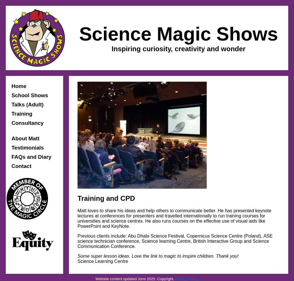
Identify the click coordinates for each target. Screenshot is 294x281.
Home (18, 86)
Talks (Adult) (27, 105)
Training (21, 114)
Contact (21, 166)
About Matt (25, 138)
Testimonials (27, 148)
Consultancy (27, 123)
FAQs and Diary (31, 157)
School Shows (29, 95)
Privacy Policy (187, 279)
